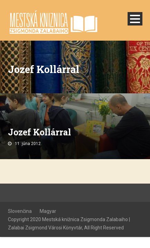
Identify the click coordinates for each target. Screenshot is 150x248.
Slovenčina (20, 211)
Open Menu (135, 18)
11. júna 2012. (28, 143)
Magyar (48, 211)
